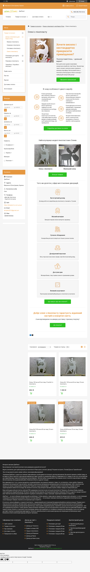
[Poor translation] (6, 559)
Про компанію (8, 528)
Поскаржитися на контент (40, 548)
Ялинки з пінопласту (13, 42)
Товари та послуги (20, 17)
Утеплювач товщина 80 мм (56, 533)
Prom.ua (54, 544)
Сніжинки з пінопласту (13, 45)
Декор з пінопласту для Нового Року (53, 26)
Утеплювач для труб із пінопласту (12, 56)
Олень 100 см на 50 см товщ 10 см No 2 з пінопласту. (41, 382)
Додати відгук (83, 5)
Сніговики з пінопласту (13, 48)
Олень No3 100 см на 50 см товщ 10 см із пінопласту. (41, 430)
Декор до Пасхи (31, 535)
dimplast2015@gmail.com (11, 210)
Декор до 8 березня (32, 533)
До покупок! (57, 325)
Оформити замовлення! (68, 79)
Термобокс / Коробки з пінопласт (12, 65)
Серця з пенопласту (32, 530)
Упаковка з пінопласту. (12, 61)
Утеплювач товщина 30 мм (56, 526)
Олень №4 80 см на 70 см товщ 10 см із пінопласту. (71, 430)
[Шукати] (68, 16)
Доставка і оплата (37, 17)
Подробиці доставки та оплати (57, 128)
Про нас (6, 75)
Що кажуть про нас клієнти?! (57, 301)
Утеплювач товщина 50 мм (56, 531)
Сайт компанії (8, 523)
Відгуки (6, 80)
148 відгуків (72, 1)
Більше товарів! (57, 174)
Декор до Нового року (33, 538)
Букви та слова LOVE (32, 528)
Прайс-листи (8, 71)
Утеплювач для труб (54, 523)
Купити (31, 392)
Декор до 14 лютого (32, 525)
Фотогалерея (8, 89)
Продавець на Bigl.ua (45, 546)
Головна (8, 17)
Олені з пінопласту (12, 51)
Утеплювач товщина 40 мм (56, 528)
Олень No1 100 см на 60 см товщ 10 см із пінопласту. (72, 382)
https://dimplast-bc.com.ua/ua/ (13, 205)
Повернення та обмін (10, 533)
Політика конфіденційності (55, 548)
